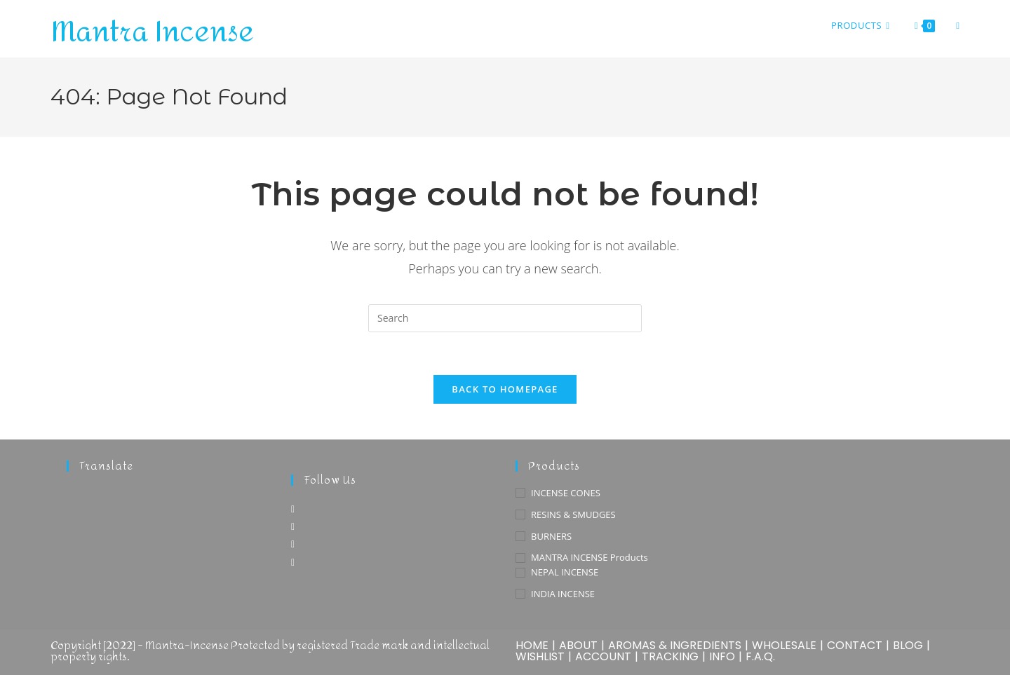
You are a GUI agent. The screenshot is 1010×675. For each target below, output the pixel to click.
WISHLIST (540, 656)
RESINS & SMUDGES (573, 514)
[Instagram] (293, 526)
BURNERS (551, 536)
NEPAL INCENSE (564, 572)
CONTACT (854, 645)
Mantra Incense (152, 32)
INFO (722, 656)
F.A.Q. (760, 656)
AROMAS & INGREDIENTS (674, 645)
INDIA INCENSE (563, 593)
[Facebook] (293, 508)
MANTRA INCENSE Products (589, 557)
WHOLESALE (784, 645)
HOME (532, 645)
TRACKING (670, 656)
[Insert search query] (505, 318)
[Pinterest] (293, 543)
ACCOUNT (603, 656)
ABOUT (578, 645)
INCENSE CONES (565, 492)
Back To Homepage (505, 389)
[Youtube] (293, 561)
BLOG (908, 645)
